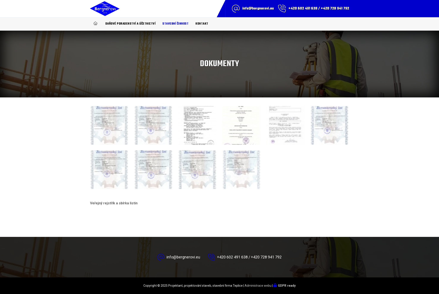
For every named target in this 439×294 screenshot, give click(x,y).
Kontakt (201, 23)
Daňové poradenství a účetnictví (130, 23)
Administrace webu (258, 285)
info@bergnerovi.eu (258, 8)
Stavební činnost (175, 23)
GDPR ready (287, 285)
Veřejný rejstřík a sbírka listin (114, 203)
